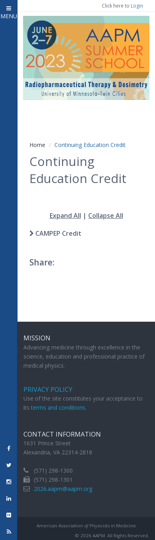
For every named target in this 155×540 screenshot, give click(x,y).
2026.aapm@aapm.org (63, 488)
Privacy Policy (47, 389)
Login (137, 5)
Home (37, 145)
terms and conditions (58, 407)
